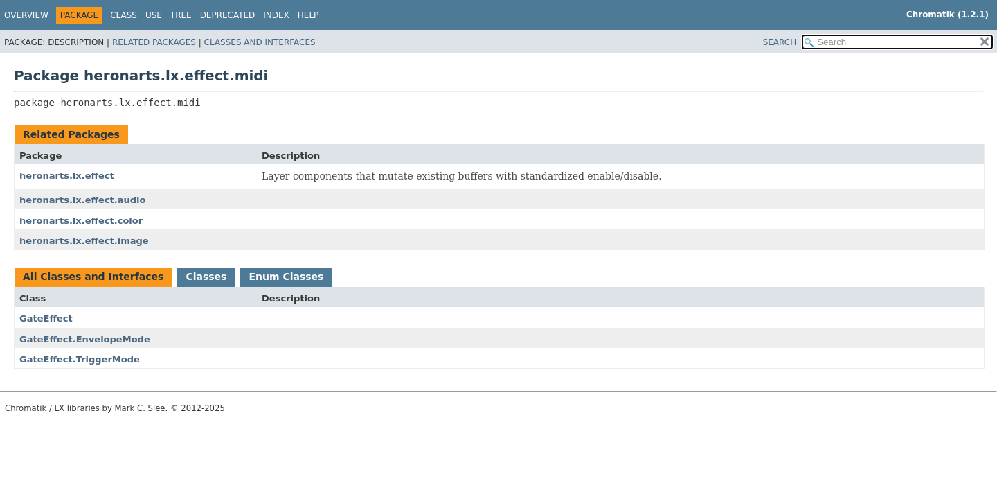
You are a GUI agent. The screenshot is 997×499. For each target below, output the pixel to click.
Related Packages (154, 42)
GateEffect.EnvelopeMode (84, 339)
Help (308, 15)
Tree (181, 15)
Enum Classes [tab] (286, 276)
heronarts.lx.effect (66, 175)
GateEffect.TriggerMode (79, 359)
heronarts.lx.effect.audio (82, 200)
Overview (26, 15)
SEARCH (780, 42)
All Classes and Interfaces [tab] (93, 276)
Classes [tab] (206, 276)
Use (153, 15)
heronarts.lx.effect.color (81, 221)
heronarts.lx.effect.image (84, 241)
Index (276, 15)
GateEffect (46, 318)
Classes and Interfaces (260, 42)
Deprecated (227, 15)
